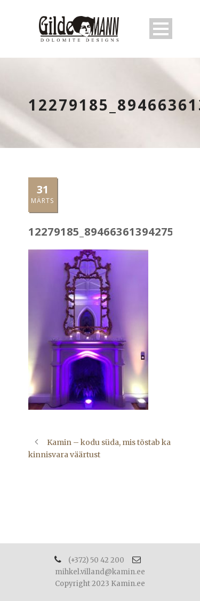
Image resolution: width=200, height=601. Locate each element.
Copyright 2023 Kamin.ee (100, 583)
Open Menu (160, 28)
